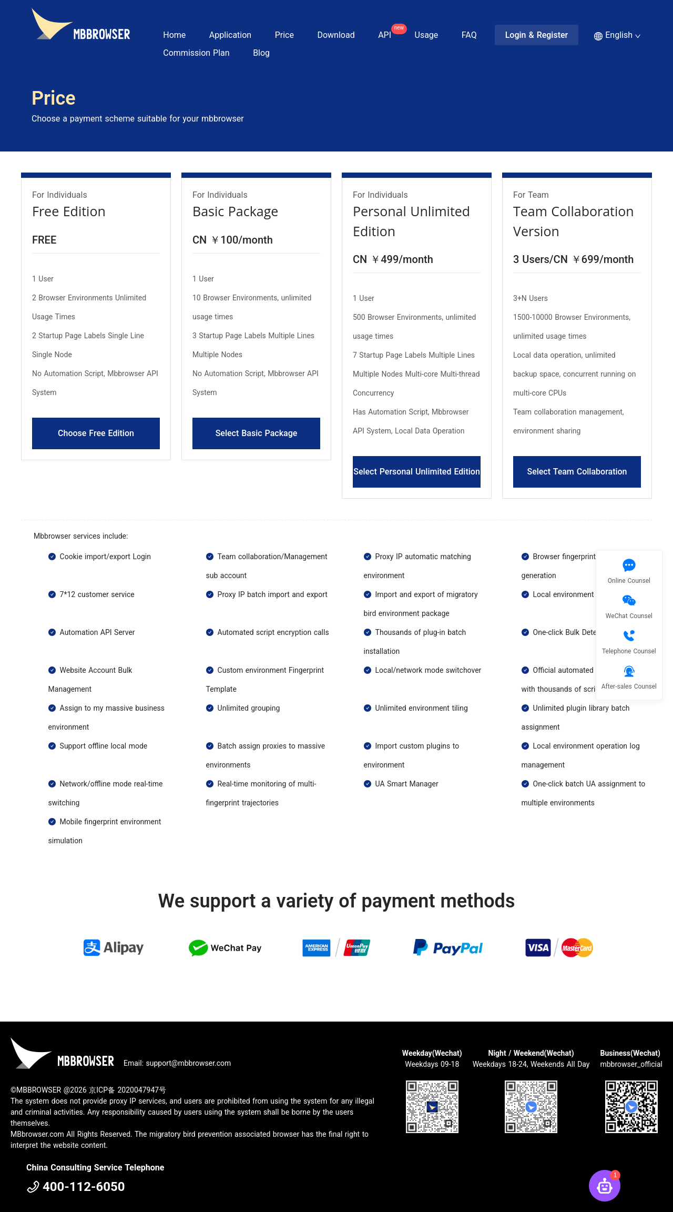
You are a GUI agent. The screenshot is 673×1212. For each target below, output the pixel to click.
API (390, 32)
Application (230, 35)
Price (284, 35)
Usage (427, 35)
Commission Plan (196, 53)
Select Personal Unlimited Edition (416, 472)
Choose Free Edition (96, 433)
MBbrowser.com (37, 1134)
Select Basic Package (257, 433)
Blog (261, 53)
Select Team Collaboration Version (577, 477)
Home (174, 35)
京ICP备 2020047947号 (127, 1090)
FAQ (469, 35)
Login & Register (536, 35)
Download (335, 35)
